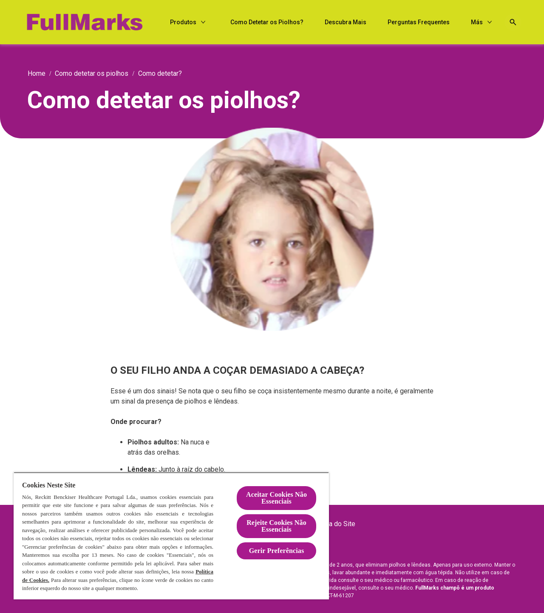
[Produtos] (261, 22)
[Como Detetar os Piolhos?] (345, 22)
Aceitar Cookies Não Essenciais (276, 498)
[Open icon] (508, 22)
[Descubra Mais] (424, 22)
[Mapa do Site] (335, 524)
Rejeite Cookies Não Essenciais (276, 526)
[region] (171, 535)
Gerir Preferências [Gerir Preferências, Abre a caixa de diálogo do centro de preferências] (276, 550)
